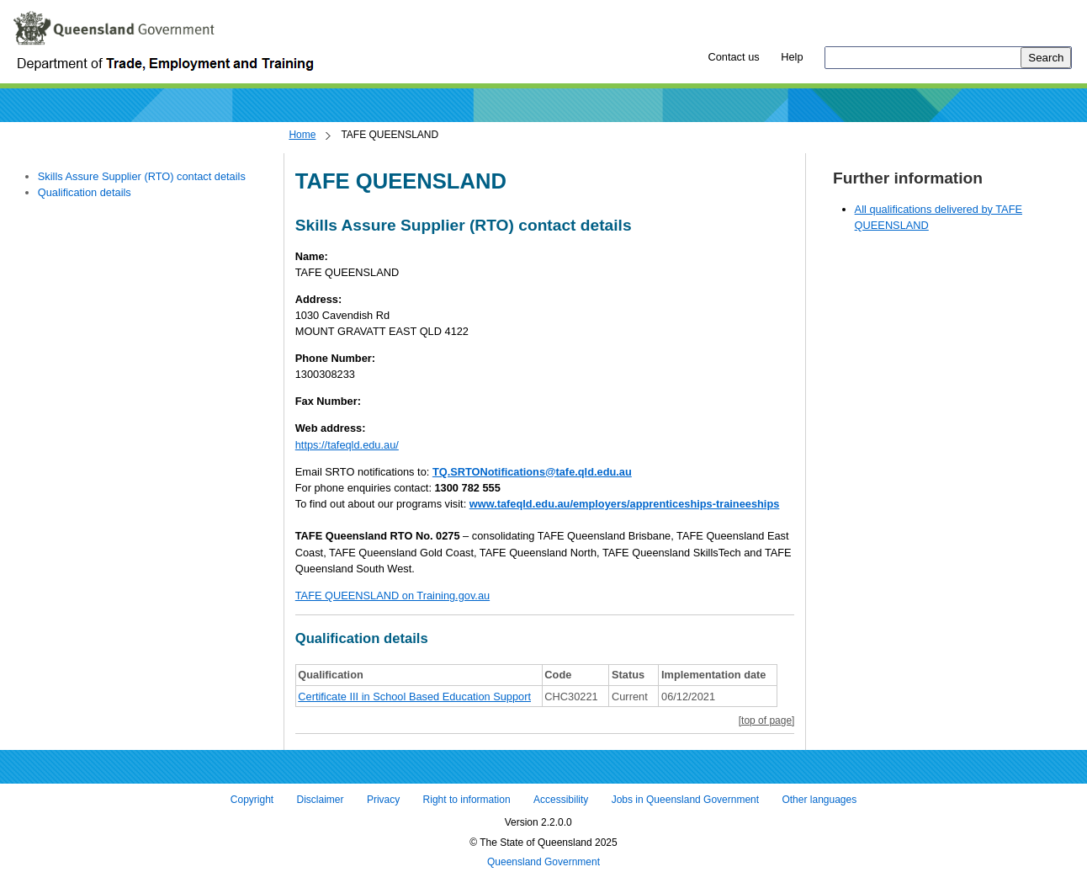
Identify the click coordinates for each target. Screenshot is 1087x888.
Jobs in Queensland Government (685, 800)
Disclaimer (320, 800)
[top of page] (767, 720)
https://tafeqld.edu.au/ (347, 445)
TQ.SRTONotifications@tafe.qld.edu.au (532, 471)
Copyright (252, 800)
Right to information (467, 800)
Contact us (733, 57)
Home (302, 135)
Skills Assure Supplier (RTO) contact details (142, 176)
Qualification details (84, 192)
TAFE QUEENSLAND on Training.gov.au (392, 595)
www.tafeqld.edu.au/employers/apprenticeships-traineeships (624, 503)
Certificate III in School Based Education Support (414, 696)
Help (792, 57)
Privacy (383, 800)
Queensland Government (543, 863)
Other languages (819, 800)
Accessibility (560, 800)
